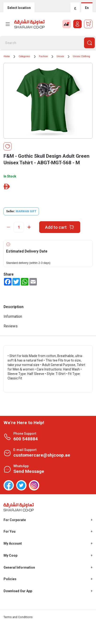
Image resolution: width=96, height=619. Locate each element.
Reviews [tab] (11, 326)
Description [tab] (13, 307)
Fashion (43, 56)
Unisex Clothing (81, 56)
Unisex (60, 56)
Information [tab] (13, 316)
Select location (19, 8)
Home (7, 56)
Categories (24, 56)
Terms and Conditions (18, 617)
